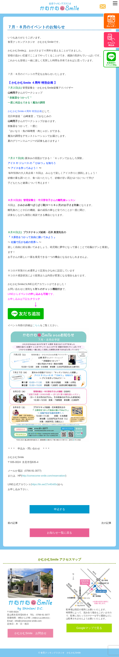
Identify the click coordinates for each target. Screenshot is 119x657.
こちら (36, 325)
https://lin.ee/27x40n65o (44, 484)
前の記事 (13, 523)
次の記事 (106, 523)
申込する (59, 509)
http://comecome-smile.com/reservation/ (44, 475)
